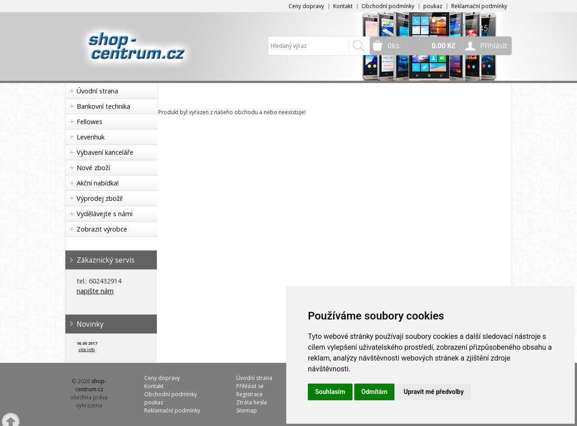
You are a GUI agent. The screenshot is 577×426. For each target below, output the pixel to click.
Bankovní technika (103, 106)
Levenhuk (91, 137)
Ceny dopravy (306, 6)
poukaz (432, 6)
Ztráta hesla (251, 402)
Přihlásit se (250, 386)
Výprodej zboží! (100, 198)
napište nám (95, 291)
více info (86, 349)
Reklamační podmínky (479, 6)
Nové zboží (93, 167)
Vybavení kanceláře (105, 152)
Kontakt (343, 6)
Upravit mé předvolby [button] (433, 391)
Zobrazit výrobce (102, 229)
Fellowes (89, 121)
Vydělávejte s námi (105, 213)
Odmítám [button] (375, 391)
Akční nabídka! (98, 183)
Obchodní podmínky (388, 6)
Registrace (249, 394)
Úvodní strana (97, 91)
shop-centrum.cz (91, 385)
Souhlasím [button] (330, 391)
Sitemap (246, 410)
